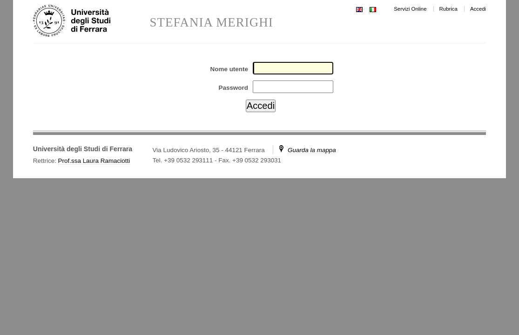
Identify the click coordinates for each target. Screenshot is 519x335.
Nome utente (229, 69)
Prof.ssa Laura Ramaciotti (94, 160)
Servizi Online (410, 9)
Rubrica (448, 9)
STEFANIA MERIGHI (211, 22)
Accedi (478, 9)
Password (233, 87)
